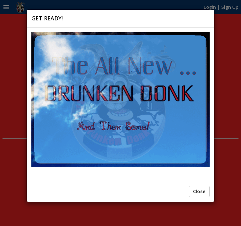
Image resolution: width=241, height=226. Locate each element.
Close (199, 191)
